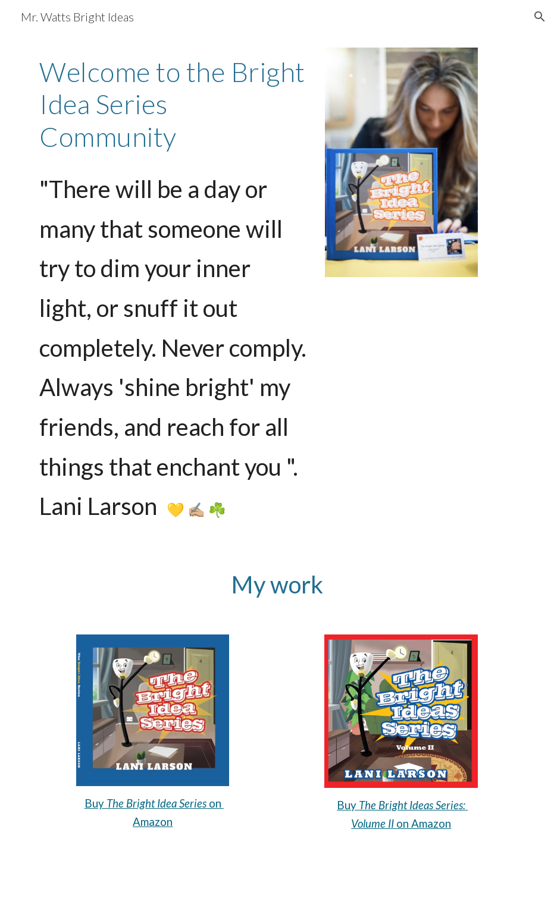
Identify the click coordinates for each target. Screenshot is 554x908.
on (215, 803)
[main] (173, 104)
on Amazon (423, 823)
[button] (539, 16)
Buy (95, 803)
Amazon (153, 821)
